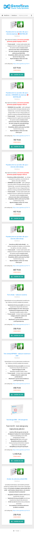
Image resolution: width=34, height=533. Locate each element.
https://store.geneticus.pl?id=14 (21, 207)
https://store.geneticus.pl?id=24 (21, 510)
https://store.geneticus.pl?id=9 (21, 63)
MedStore (5, 15)
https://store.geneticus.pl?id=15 (21, 265)
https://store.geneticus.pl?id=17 (21, 324)
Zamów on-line (17, 74)
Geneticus (14, 15)
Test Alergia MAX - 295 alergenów (17, 420)
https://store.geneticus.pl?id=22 (21, 449)
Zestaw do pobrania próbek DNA (17, 479)
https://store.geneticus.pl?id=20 (21, 383)
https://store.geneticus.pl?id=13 (21, 135)
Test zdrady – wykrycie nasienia (17, 295)
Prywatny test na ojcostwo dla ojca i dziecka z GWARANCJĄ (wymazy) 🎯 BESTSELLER (17, 95)
